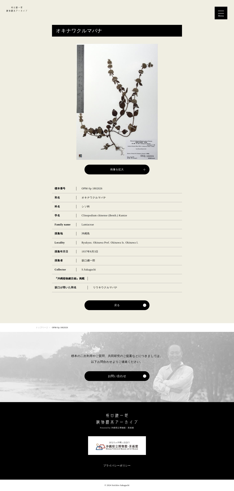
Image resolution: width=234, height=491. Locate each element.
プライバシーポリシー (117, 465)
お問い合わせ (117, 376)
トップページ (42, 327)
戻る (117, 305)
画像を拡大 (117, 169)
